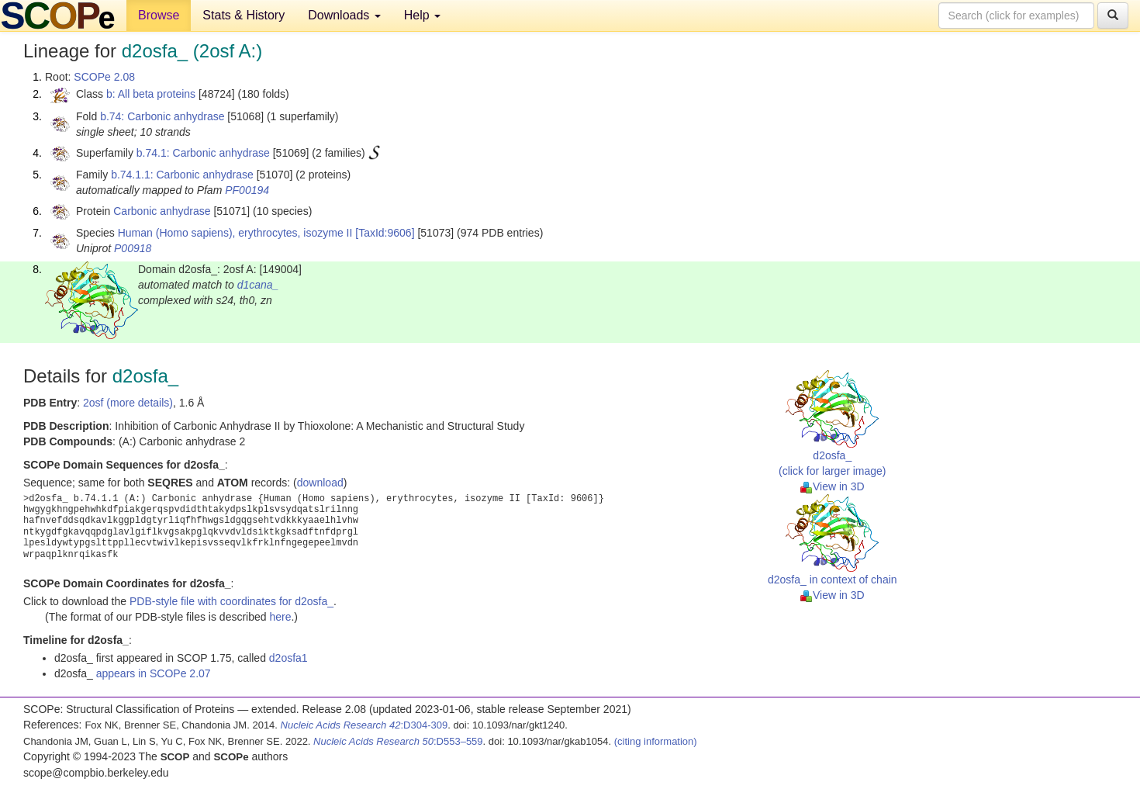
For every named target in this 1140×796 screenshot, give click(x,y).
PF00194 (247, 190)
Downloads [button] (344, 15)
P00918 (132, 248)
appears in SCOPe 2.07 (153, 673)
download (320, 482)
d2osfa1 (288, 658)
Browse (158, 15)
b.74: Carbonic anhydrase (162, 116)
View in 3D (832, 486)
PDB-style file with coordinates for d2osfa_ (231, 601)
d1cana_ (258, 285)
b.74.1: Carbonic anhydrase (203, 153)
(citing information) (655, 741)
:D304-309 (364, 725)
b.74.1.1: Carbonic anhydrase (182, 174)
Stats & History (243, 15)
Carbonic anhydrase (161, 211)
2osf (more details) (128, 402)
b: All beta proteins (150, 94)
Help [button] (422, 15)
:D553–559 (398, 741)
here (280, 617)
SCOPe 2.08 (104, 77)
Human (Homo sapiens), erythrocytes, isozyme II (235, 233)
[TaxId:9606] (384, 233)
